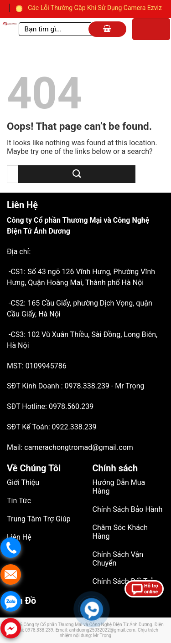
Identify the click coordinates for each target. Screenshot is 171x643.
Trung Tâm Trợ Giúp (39, 519)
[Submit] (76, 174)
